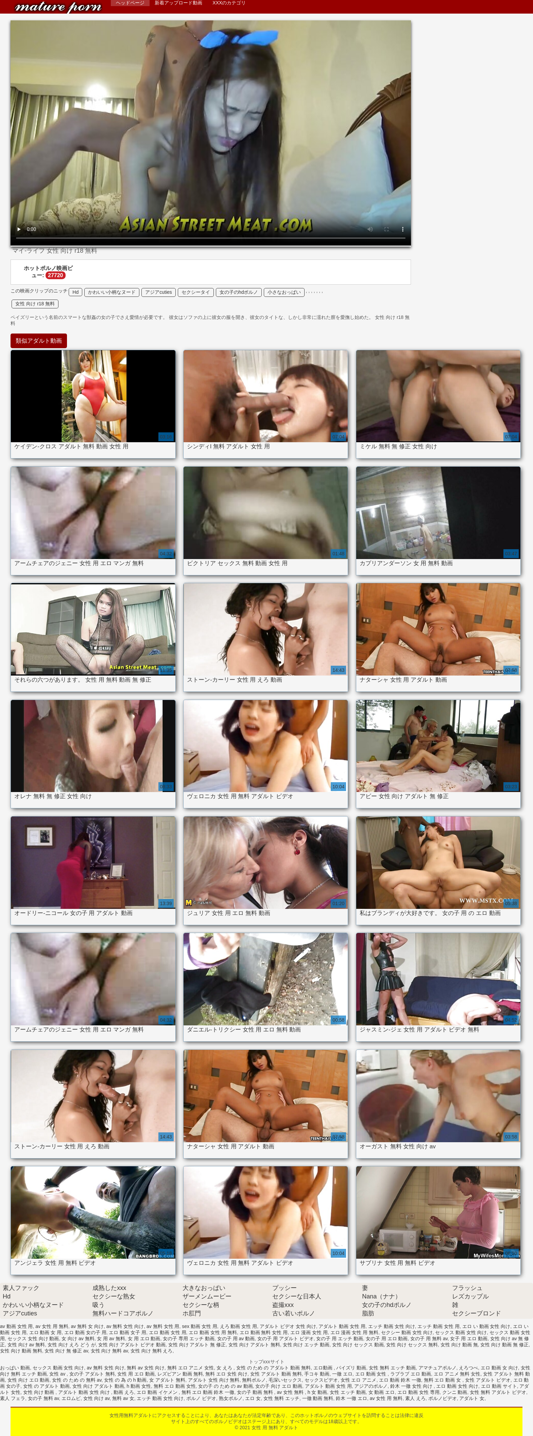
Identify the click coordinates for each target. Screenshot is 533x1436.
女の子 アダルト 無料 (92, 1374)
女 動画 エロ (381, 1392)
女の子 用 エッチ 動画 (339, 1338)
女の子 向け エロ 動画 (278, 1386)
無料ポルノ (254, 1380)
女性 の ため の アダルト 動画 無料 (273, 1367)
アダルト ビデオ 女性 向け (288, 1326)
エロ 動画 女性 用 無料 (213, 1332)
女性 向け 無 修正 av (66, 1350)
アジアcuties (158, 292)
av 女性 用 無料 (51, 1326)
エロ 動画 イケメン (158, 1392)
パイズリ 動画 (351, 1367)
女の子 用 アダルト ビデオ (285, 1338)
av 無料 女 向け (87, 1326)
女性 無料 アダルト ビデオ (498, 1392)
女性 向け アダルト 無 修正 (197, 1344)
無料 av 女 (123, 1398)
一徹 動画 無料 (317, 1398)
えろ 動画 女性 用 (238, 1326)
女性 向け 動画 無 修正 (504, 1344)
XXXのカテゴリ (229, 2)
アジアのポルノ (371, 1386)
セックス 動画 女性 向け (461, 1332)
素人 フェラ (12, 1398)
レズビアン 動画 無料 (180, 1374)
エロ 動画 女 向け (499, 1367)
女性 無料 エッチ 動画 (392, 1367)
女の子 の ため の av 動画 (225, 1386)
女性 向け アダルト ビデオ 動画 (132, 1344)
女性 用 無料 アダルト (58, 8)
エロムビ (71, 1398)
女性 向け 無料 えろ (152, 1350)
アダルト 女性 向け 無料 (214, 1380)
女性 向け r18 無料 (35, 303)
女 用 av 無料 (111, 1338)
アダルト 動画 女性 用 (342, 1326)
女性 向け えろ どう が (72, 1344)
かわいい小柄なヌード (112, 292)
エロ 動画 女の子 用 (85, 1332)
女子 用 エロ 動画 (468, 1338)
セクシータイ (196, 292)
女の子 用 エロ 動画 (387, 1338)
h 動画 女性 (139, 1386)
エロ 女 (253, 1398)
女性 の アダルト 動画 (46, 1386)
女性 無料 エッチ (281, 1398)
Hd (75, 292)
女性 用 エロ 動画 (136, 1374)
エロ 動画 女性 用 (167, 1332)
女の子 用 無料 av (428, 1338)
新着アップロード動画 (178, 2)
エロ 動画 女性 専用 (418, 1392)
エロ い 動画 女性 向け (486, 1326)
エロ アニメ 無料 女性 (457, 1374)
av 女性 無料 (291, 1392)
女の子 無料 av (43, 1398)
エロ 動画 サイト (499, 1386)
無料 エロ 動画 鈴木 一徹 (208, 1392)
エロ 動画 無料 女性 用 (264, 1332)
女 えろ (225, 1367)
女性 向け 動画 (39, 1392)
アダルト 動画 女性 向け (84, 1392)
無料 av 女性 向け (145, 1367)
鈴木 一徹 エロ (351, 1398)
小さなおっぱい (284, 292)
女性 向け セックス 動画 (358, 1344)
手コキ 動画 (316, 1374)
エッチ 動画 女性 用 (438, 1326)
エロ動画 (323, 1367)
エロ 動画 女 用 (45, 1332)
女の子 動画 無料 (255, 1392)
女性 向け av (96, 1398)
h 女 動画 (317, 1392)
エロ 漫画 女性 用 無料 (354, 1332)
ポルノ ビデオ (201, 1398)
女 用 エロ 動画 (144, 1338)
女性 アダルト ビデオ (488, 1380)
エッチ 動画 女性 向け (391, 1326)
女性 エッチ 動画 (348, 1392)
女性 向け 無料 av (109, 1350)
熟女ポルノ (231, 1398)
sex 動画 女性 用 (199, 1326)
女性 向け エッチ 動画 (306, 1344)
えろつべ (468, 1367)
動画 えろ (124, 1392)
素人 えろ (415, 1398)
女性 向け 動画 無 (459, 1344)
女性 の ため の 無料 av (76, 1380)
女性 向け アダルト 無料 (254, 1344)
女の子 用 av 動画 (236, 1338)
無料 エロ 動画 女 (443, 1380)
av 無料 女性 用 (163, 1326)
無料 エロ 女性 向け (226, 1374)
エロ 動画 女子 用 (127, 1332)
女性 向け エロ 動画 (28, 1380)
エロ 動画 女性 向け (457, 1386)
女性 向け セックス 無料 (412, 1344)
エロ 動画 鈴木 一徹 (400, 1380)
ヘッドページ (130, 2)
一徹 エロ (342, 1374)
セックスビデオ (321, 1380)
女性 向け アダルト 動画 (98, 1386)
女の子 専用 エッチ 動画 (188, 1338)
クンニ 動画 (454, 1392)
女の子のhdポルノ (239, 292)
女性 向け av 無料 (26, 1344)
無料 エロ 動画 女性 (175, 1386)
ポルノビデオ (442, 1398)
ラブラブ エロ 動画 (410, 1374)
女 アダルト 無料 (167, 1380)
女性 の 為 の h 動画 (125, 1380)
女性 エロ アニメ (359, 1380)
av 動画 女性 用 (16, 1326)
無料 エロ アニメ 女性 (190, 1367)
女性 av (58, 1374)
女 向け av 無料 (78, 1338)
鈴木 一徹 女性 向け (412, 1386)
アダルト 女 (471, 1398)
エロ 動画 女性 (371, 1374)
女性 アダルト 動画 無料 (276, 1374)
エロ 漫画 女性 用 (309, 1332)
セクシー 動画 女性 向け (407, 1332)
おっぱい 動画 (15, 1367)
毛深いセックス (285, 1380)
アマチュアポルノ (437, 1367)
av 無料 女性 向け (125, 1326)
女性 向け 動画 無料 (21, 1350)
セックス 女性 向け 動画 (33, 1338)
